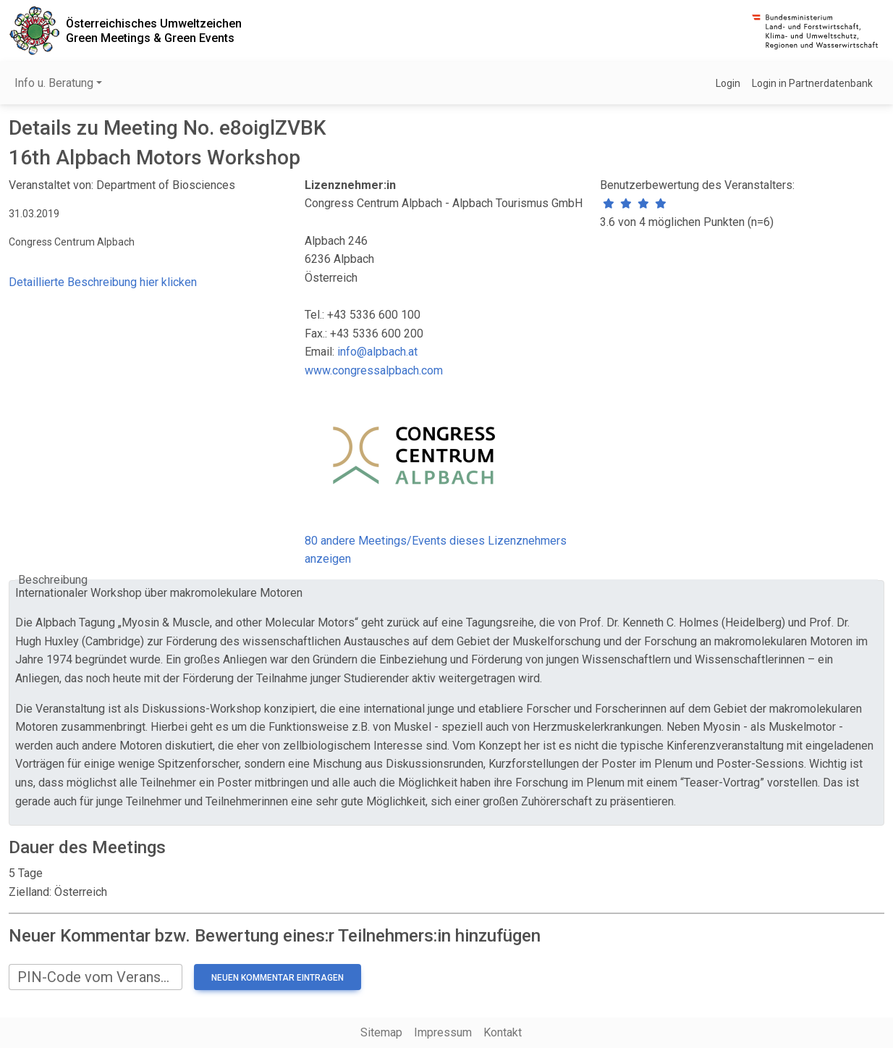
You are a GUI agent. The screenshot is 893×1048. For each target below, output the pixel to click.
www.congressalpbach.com (374, 370)
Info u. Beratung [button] (53, 83)
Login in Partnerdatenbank (812, 83)
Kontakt (502, 1032)
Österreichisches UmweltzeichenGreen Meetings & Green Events (154, 30)
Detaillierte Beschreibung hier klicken (103, 282)
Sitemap (381, 1032)
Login (728, 83)
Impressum (443, 1032)
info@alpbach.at (377, 352)
